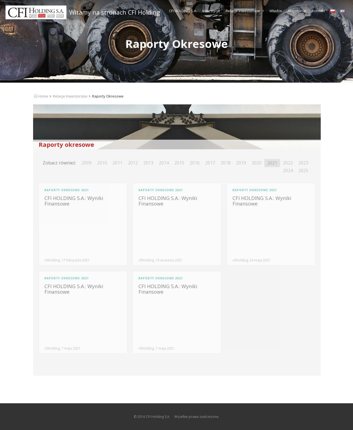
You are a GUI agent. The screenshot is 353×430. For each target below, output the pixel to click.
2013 (148, 163)
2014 (164, 163)
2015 (179, 163)
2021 (272, 163)
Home (41, 96)
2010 (102, 163)
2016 (195, 163)
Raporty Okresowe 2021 (66, 190)
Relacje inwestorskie (245, 10)
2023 (303, 163)
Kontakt (318, 10)
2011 (117, 163)
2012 (133, 163)
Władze (275, 10)
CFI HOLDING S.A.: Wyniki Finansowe (73, 201)
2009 (87, 163)
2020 (256, 163)
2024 (288, 170)
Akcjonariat (297, 10)
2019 (241, 163)
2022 (288, 163)
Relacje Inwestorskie (70, 96)
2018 (226, 163)
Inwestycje (211, 10)
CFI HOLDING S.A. (183, 10)
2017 (210, 163)
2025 (303, 170)
